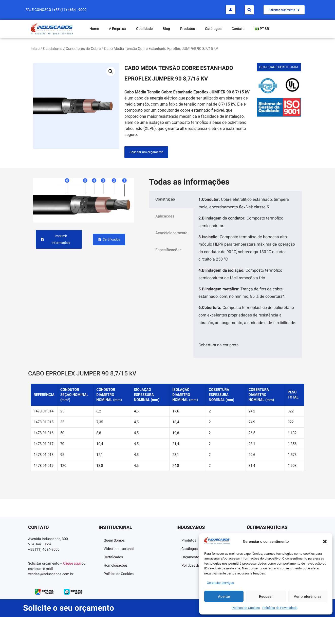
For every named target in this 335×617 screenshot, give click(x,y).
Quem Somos (114, 540)
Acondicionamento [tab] (171, 233)
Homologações (115, 565)
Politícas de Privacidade (279, 608)
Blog (166, 28)
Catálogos (213, 28)
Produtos (187, 28)
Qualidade (144, 28)
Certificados (113, 557)
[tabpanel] (247, 274)
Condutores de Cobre (83, 48)
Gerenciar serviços (220, 583)
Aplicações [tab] (164, 216)
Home (94, 28)
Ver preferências (308, 596)
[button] (324, 541)
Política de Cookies (246, 608)
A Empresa (117, 28)
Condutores (52, 48)
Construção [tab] (165, 199)
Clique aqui (72, 563)
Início (35, 48)
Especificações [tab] (168, 250)
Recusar (266, 596)
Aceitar (224, 596)
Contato (238, 28)
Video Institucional (119, 548)
